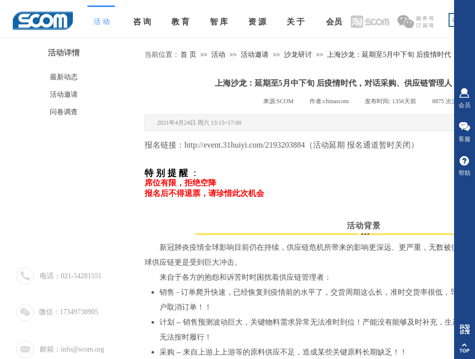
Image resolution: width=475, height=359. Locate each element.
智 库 (219, 21)
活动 (218, 54)
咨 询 (142, 21)
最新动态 (64, 77)
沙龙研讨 (298, 54)
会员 (334, 21)
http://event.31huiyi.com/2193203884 (244, 145)
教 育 (180, 21)
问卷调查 (64, 112)
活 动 (102, 21)
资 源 (257, 21)
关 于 (296, 21)
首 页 (188, 54)
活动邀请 (255, 54)
